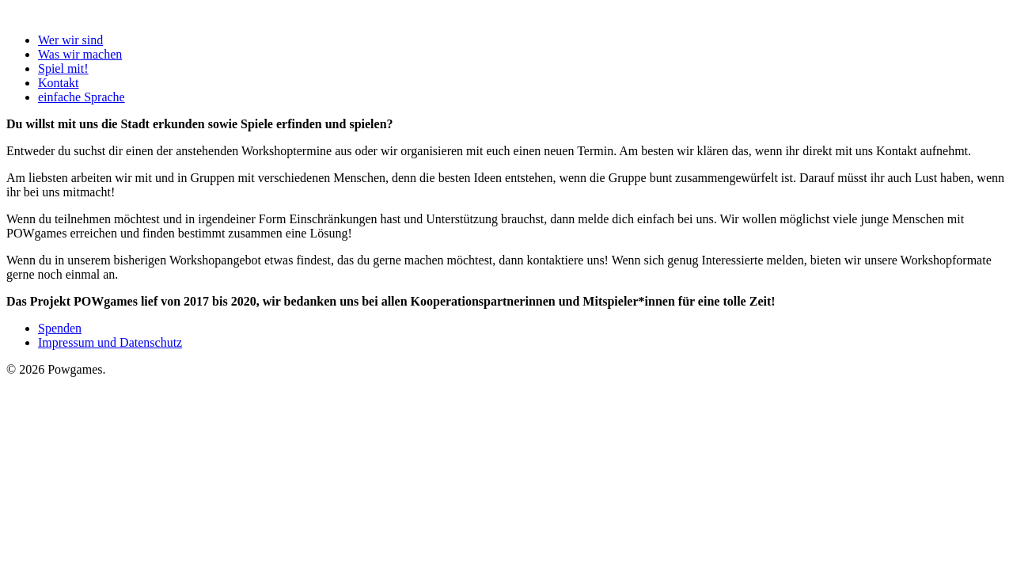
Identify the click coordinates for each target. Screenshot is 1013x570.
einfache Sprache (81, 97)
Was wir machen (80, 54)
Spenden (60, 328)
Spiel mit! (63, 68)
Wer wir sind (70, 40)
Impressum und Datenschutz (110, 342)
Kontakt (58, 82)
